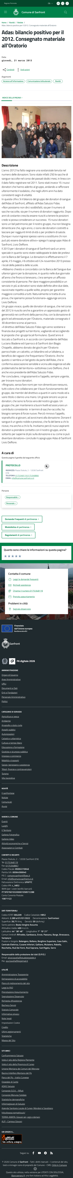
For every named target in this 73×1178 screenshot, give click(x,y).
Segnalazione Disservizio (13, 996)
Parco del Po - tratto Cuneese (15, 1077)
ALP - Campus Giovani (12, 1121)
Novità (12, 22)
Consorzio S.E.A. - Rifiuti (12, 1090)
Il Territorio (6, 830)
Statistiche (7, 1036)
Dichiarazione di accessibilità (14, 978)
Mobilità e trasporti (10, 760)
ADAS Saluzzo (8, 1086)
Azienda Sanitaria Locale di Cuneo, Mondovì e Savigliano (27, 1108)
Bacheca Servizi (9, 1005)
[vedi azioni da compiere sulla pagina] (22, 70)
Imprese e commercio (11, 756)
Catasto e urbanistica (11, 738)
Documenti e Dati (9, 688)
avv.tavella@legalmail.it (17, 961)
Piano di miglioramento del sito (16, 983)
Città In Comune (59, 1165)
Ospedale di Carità (10, 1081)
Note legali (7, 1018)
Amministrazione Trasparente (15, 974)
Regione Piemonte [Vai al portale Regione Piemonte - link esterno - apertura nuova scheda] (10, 3)
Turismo (5, 773)
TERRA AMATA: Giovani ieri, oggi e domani (21, 1117)
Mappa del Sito (8, 1040)
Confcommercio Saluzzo (12, 1055)
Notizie (20, 22)
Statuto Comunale (10, 1009)
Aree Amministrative (11, 679)
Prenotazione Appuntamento (15, 992)
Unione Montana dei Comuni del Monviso (20, 1068)
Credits (5, 1027)
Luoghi (5, 825)
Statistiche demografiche (13, 1099)
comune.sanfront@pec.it (18, 875)
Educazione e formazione (13, 747)
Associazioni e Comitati (12, 847)
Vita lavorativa (8, 778)
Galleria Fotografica (10, 834)
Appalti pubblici (8, 729)
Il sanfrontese (8, 793)
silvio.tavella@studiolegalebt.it (22, 957)
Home (4, 22)
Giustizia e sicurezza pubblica (15, 751)
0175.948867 (12, 865)
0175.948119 (11, 862)
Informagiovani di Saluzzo (13, 1103)
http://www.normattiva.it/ (13, 1112)
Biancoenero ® (18, 1175)
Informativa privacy (10, 1014)
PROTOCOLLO (13, 465)
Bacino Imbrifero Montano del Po (17, 1073)
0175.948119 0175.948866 (27, 475)
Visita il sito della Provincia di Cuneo (18, 1064)
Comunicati (7, 802)
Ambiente (6, 721)
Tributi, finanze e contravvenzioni (17, 769)
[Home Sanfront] (27, 12)
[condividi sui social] (8, 70)
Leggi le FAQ (7, 987)
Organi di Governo (10, 675)
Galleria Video (8, 839)
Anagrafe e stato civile (12, 725)
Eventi (5, 821)
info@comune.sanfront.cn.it (23, 478)
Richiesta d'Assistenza (12, 1000)
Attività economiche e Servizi (15, 843)
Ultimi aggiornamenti (11, 1031)
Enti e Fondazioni (9, 692)
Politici (5, 701)
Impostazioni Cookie (11, 1022)
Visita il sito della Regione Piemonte (18, 1060)
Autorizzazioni (8, 734)
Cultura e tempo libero (12, 742)
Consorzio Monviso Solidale (14, 1095)
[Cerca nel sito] (65, 12)
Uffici (4, 683)
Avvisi (4, 806)
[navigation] (5, 12)
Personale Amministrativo (13, 697)
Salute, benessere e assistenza (16, 764)
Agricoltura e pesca (10, 716)
